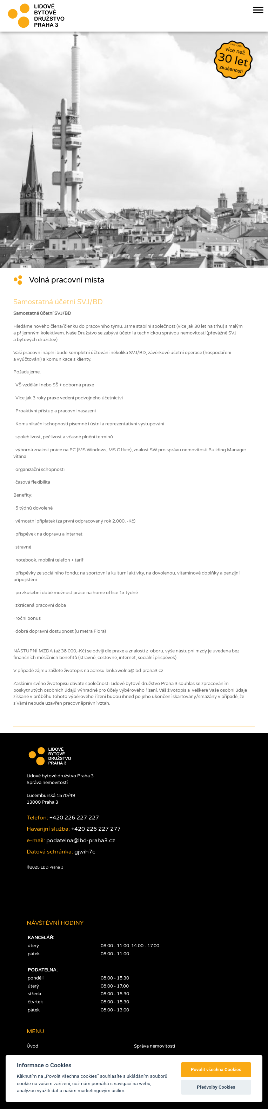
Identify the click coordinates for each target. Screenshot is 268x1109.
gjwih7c (84, 851)
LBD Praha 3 (51, 867)
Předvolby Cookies (216, 1087)
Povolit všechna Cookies (216, 1069)
